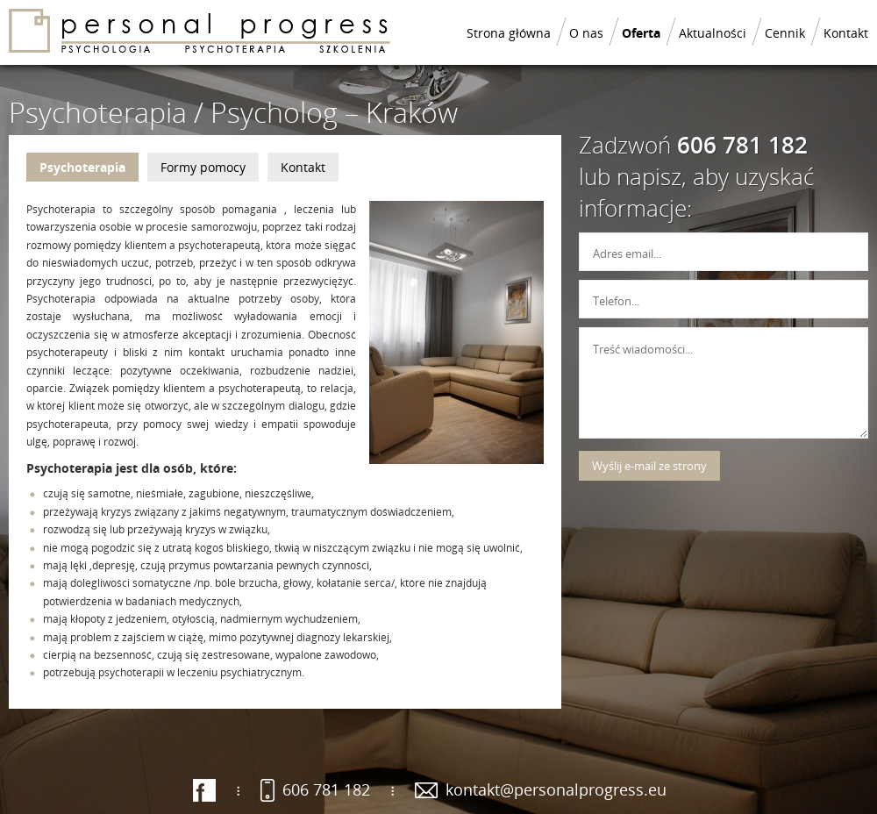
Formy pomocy (203, 167)
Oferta (641, 33)
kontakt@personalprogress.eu (556, 789)
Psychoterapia (82, 167)
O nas (586, 33)
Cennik (785, 33)
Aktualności (712, 33)
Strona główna (509, 33)
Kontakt (846, 33)
